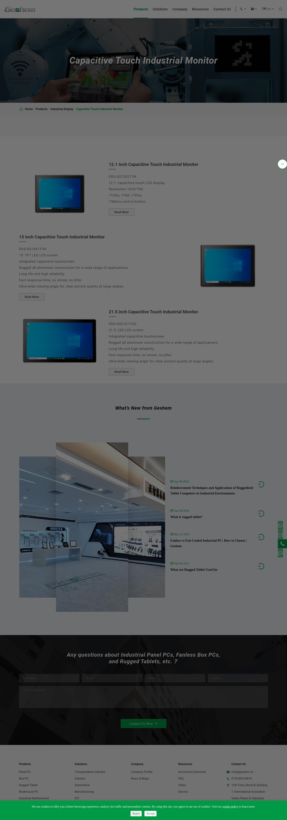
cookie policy (230, 806)
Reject (136, 813)
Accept (150, 813)
